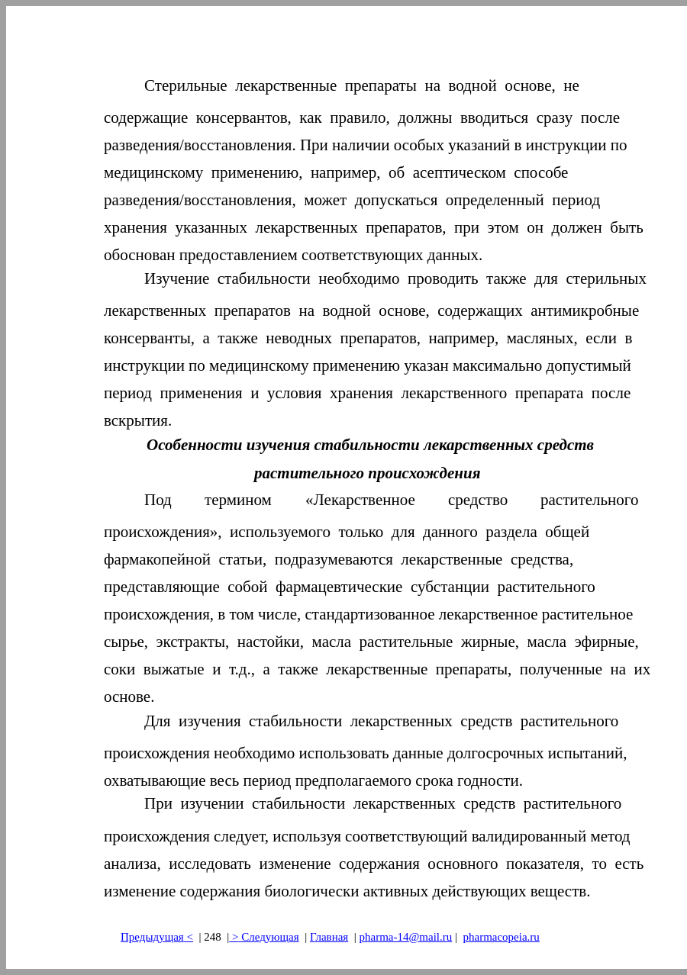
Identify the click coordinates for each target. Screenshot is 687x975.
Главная (329, 937)
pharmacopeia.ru (501, 937)
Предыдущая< (157, 937)
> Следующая (263, 937)
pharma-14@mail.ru (406, 937)
